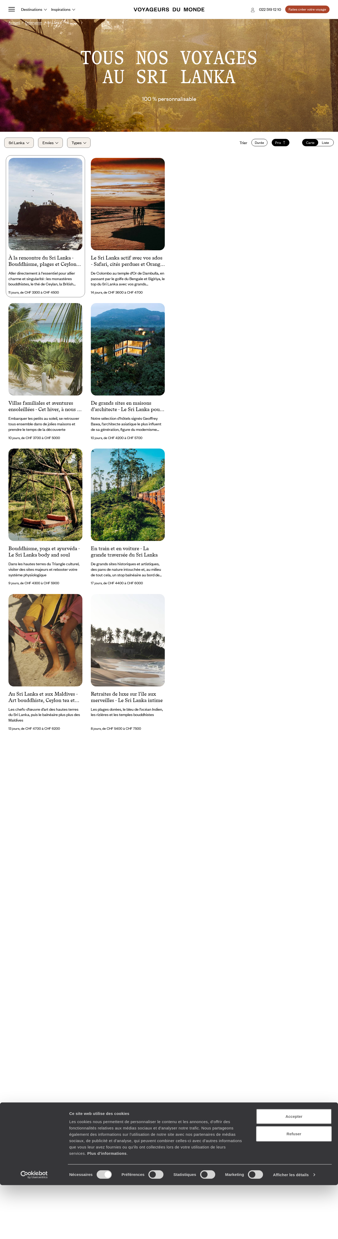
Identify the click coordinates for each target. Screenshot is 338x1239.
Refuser (294, 1187)
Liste (321, 145)
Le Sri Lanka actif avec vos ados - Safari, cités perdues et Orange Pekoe (127, 266)
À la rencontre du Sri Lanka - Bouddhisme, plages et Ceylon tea (42, 266)
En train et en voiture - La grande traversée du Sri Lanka (124, 556)
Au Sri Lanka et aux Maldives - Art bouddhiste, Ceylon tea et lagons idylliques (43, 702)
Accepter (293, 1170)
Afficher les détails (291, 1228)
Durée (255, 145)
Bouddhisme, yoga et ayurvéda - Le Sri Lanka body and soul (44, 556)
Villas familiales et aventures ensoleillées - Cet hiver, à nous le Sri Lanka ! (44, 412)
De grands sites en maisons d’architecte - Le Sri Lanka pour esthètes (126, 412)
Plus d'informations (106, 1207)
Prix (276, 145)
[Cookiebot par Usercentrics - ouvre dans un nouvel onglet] (34, 1229)
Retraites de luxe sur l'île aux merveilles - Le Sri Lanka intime (127, 702)
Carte (306, 145)
